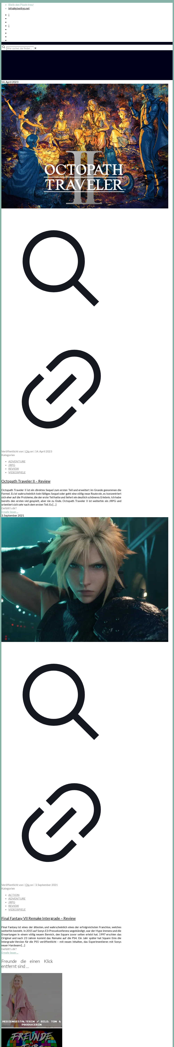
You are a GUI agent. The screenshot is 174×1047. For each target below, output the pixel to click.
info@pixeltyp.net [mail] (19, 8)
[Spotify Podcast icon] (8, 14)
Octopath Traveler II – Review (25, 481)
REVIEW (13, 468)
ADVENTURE (16, 461)
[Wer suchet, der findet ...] (20, 48)
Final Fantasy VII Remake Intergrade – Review (38, 918)
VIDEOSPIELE (17, 472)
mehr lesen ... (10, 511)
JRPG (11, 465)
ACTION (13, 894)
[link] (35, 48)
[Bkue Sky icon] (8, 25)
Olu (27, 451)
